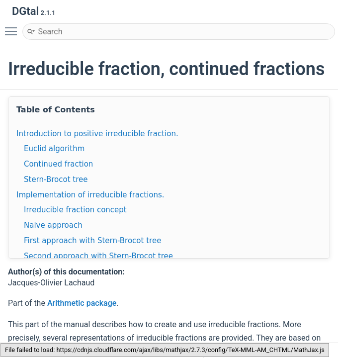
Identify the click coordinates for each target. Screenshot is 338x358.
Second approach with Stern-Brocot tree (98, 256)
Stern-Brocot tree (55, 179)
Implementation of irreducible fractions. (90, 194)
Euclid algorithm (54, 148)
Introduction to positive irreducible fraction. (97, 133)
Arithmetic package (81, 303)
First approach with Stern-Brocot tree (92, 240)
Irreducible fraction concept (75, 209)
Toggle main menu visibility (13, 27)
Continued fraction (58, 164)
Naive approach (53, 225)
